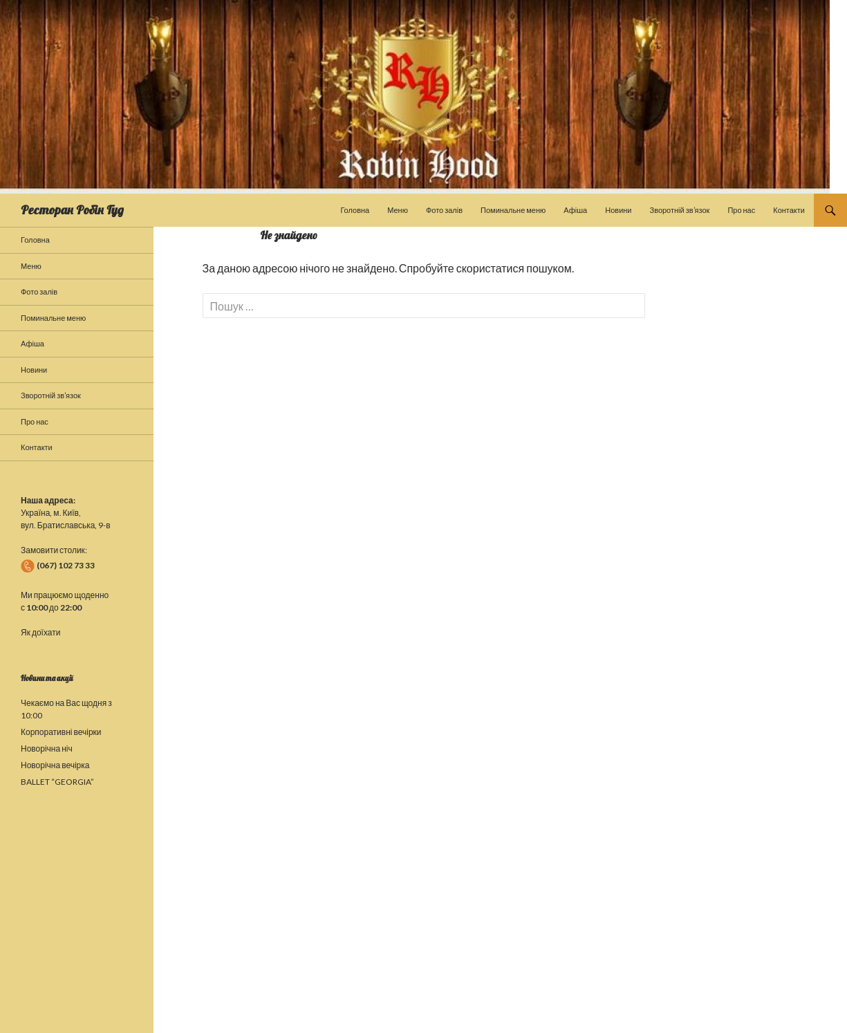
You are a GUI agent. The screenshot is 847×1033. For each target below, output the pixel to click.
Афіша (575, 209)
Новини (618, 209)
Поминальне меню (513, 209)
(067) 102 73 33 (58, 565)
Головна (354, 209)
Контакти (789, 209)
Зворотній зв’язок (680, 209)
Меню (397, 209)
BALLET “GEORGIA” (57, 781)
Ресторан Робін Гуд (72, 210)
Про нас (741, 209)
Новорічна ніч (47, 748)
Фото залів (444, 209)
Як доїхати (40, 632)
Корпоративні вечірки (61, 732)
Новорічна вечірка (55, 765)
